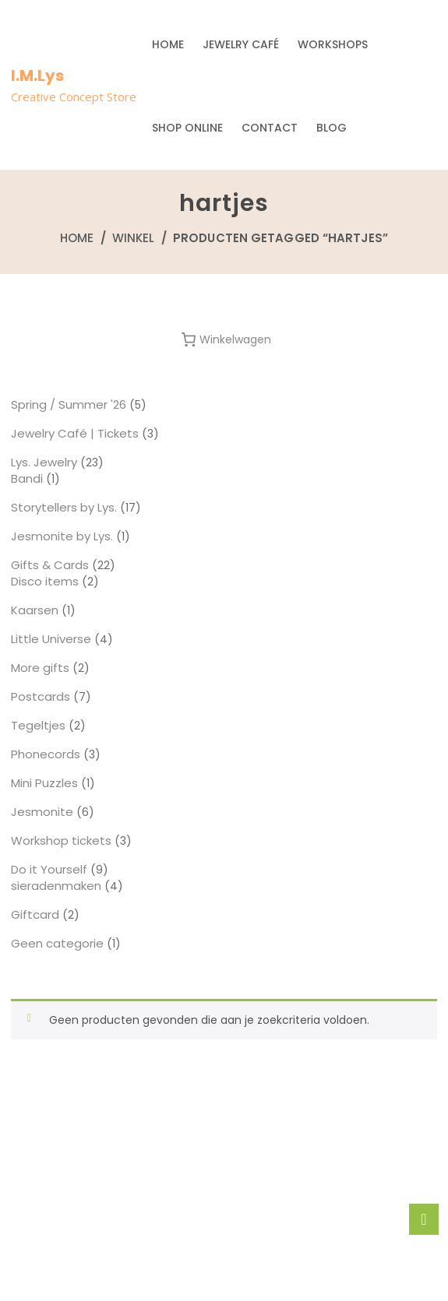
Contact (270, 127)
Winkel (133, 238)
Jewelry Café (241, 44)
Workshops (333, 44)
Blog (331, 127)
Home (168, 44)
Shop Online (187, 127)
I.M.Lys (37, 75)
